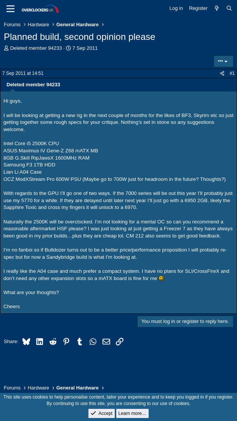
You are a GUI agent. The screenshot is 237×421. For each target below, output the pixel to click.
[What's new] (217, 8)
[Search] (229, 8)
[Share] (222, 73)
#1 (232, 73)
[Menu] (10, 8)
